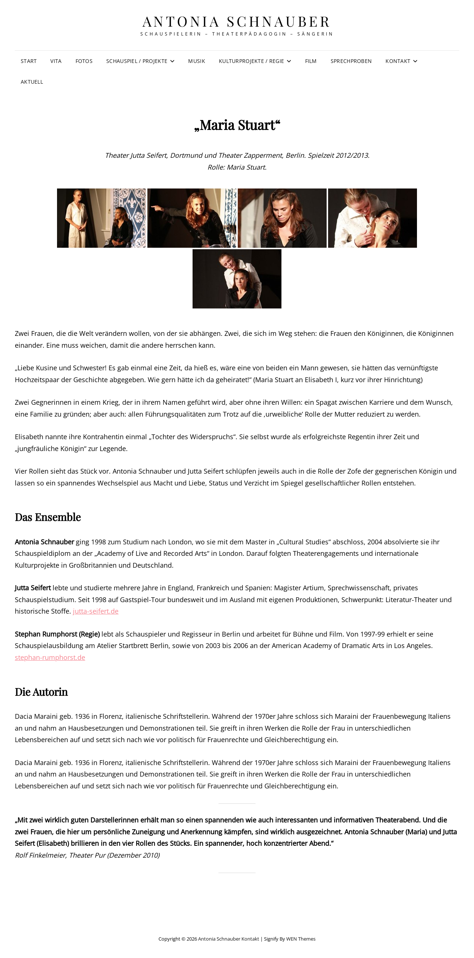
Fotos (84, 60)
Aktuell (32, 81)
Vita (55, 60)
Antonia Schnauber (237, 20)
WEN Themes (301, 938)
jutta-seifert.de (95, 611)
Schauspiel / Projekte (136, 60)
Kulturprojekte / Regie (251, 60)
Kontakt (397, 60)
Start (29, 60)
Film (311, 60)
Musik (196, 60)
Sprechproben (351, 60)
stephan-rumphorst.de (50, 657)
